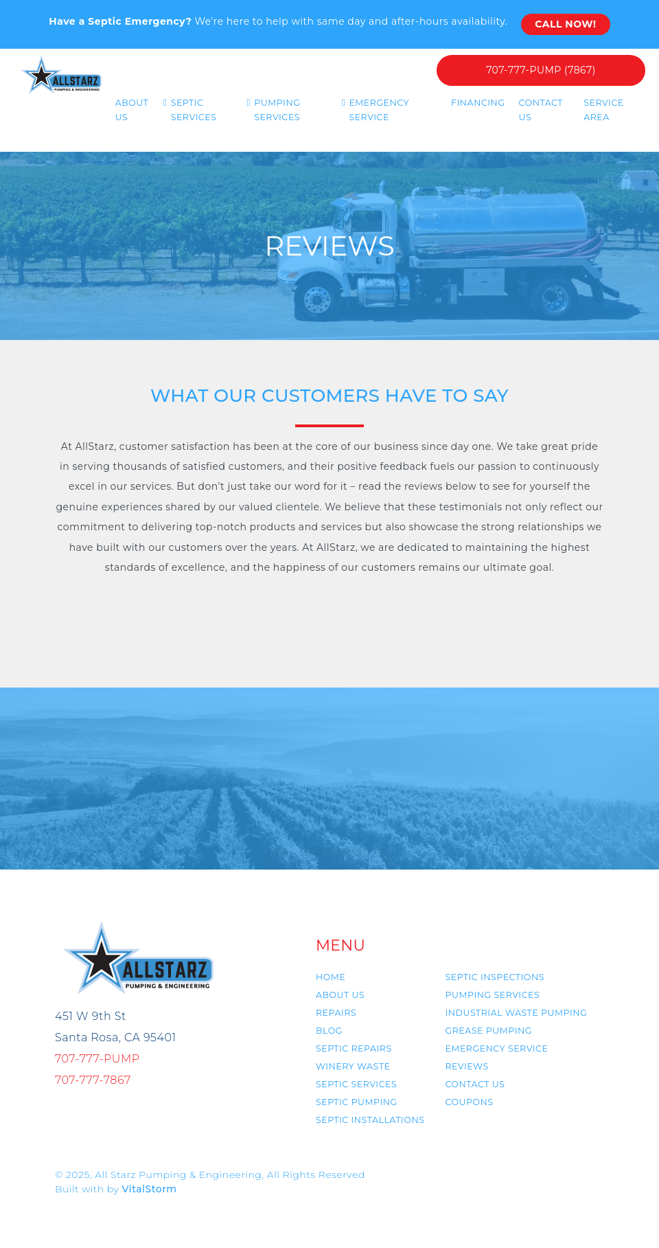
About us (132, 110)
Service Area (603, 110)
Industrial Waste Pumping (516, 1013)
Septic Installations (370, 1120)
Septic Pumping (356, 1102)
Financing (478, 103)
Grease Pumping (488, 1030)
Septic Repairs (354, 1048)
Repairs (336, 1013)
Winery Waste (353, 1066)
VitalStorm (149, 1189)
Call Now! (565, 24)
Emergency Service (379, 110)
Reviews (466, 1066)
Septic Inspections (494, 977)
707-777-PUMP (97, 1058)
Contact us (475, 1084)
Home (330, 977)
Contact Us (541, 110)
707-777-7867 (93, 1080)
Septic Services (194, 110)
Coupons (469, 1102)
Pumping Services (277, 110)
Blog (329, 1030)
